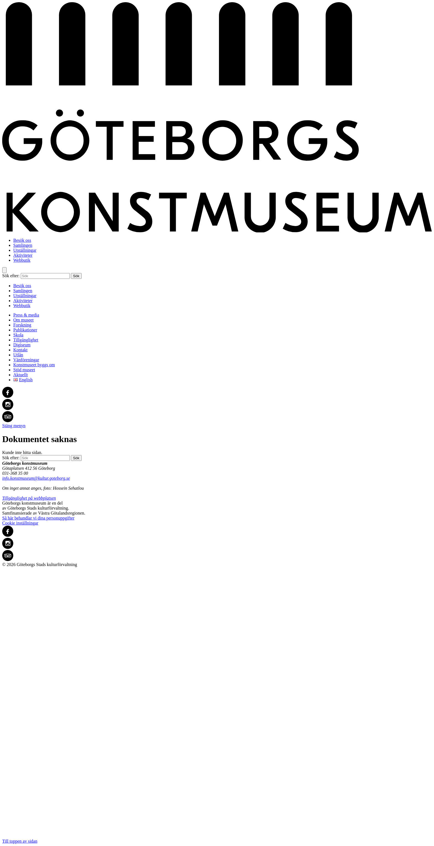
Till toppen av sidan (217, 705)
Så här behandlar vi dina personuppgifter (38, 518)
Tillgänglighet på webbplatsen (29, 498)
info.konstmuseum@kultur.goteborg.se (36, 478)
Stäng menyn (13, 425)
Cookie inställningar (20, 523)
